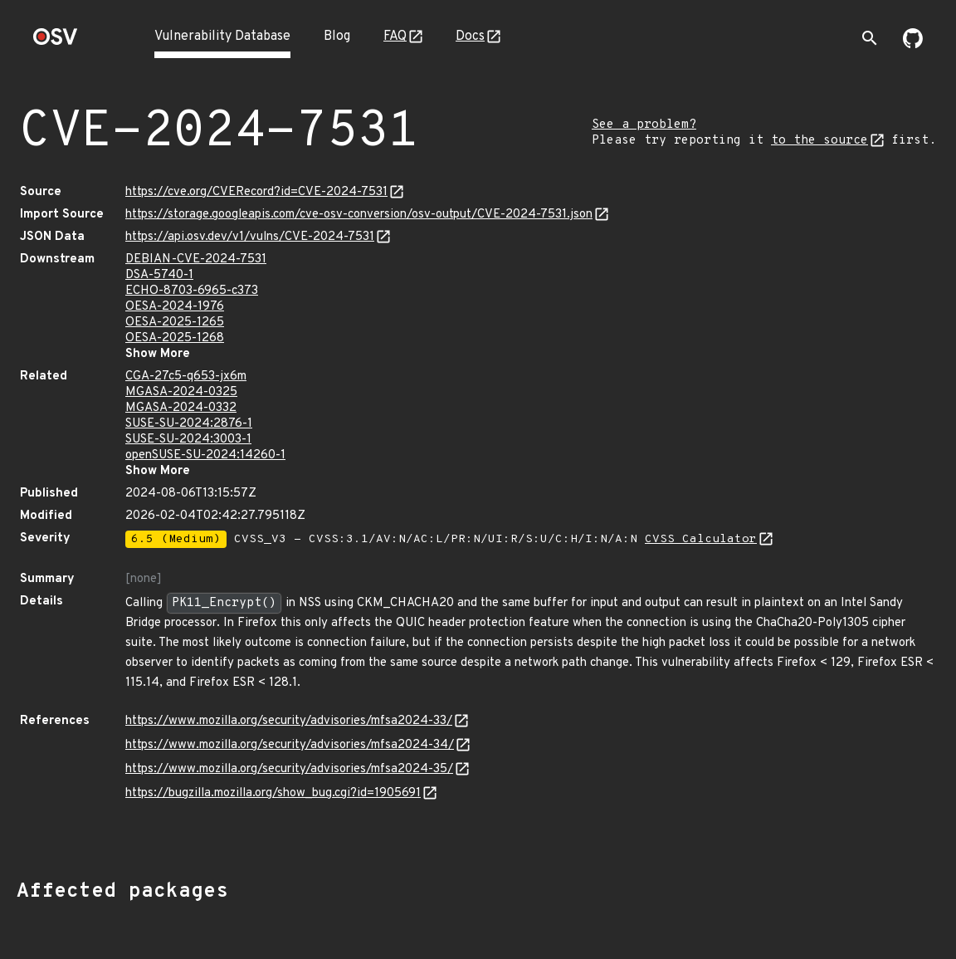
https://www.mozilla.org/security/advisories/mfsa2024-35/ (289, 769)
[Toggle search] (869, 38)
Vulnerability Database (222, 36)
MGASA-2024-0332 (181, 408)
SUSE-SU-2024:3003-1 (188, 440)
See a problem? (644, 125)
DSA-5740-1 (159, 275)
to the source (819, 141)
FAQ (395, 36)
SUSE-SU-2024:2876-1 (188, 424)
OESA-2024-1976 (174, 307)
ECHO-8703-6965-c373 (191, 291)
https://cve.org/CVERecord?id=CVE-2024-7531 (256, 192)
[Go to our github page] (913, 45)
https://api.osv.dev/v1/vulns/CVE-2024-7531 (249, 237)
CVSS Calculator (701, 539)
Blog (337, 36)
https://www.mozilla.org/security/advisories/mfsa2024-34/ (289, 745)
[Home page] (55, 42)
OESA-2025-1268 (174, 338)
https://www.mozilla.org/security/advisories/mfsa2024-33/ (288, 721)
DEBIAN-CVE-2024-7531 (195, 259)
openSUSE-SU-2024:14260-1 (205, 455)
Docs (470, 36)
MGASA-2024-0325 (181, 392)
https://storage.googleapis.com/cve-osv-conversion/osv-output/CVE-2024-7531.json (359, 215)
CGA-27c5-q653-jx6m (185, 376)
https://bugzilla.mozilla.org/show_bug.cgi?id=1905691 (273, 793)
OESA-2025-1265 (174, 322)
